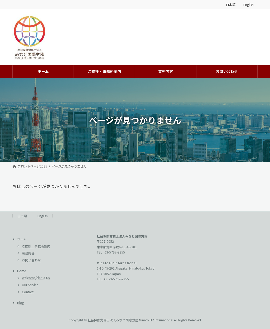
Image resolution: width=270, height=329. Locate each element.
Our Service (30, 284)
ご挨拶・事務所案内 (36, 246)
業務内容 (28, 253)
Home (21, 271)
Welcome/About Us (36, 278)
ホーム (22, 239)
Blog (20, 302)
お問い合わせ (31, 260)
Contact (27, 292)
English (248, 4)
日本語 (230, 4)
